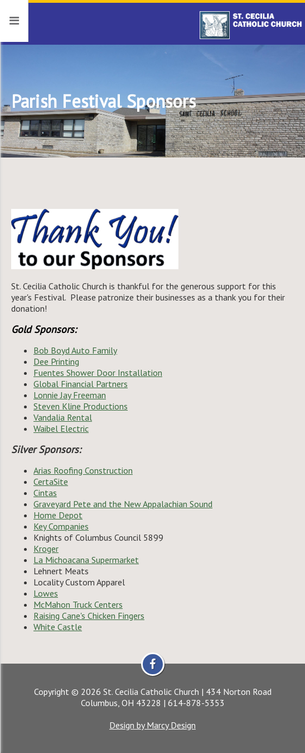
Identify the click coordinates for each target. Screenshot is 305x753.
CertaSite (50, 481)
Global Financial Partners (80, 383)
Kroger (46, 548)
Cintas (45, 492)
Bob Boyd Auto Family (75, 350)
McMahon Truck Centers (78, 604)
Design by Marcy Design (152, 725)
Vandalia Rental (62, 417)
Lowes (45, 593)
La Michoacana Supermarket (86, 559)
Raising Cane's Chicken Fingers (88, 615)
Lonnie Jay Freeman (69, 395)
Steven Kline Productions (80, 406)
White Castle (57, 626)
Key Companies (61, 526)
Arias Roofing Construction (83, 470)
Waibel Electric (61, 428)
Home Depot (58, 515)
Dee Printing (56, 361)
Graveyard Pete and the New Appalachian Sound (122, 503)
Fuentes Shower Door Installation (97, 372)
